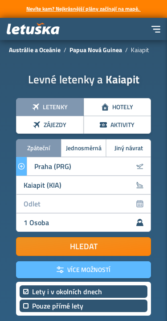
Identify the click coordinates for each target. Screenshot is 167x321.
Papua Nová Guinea (95, 49)
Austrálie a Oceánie (35, 49)
